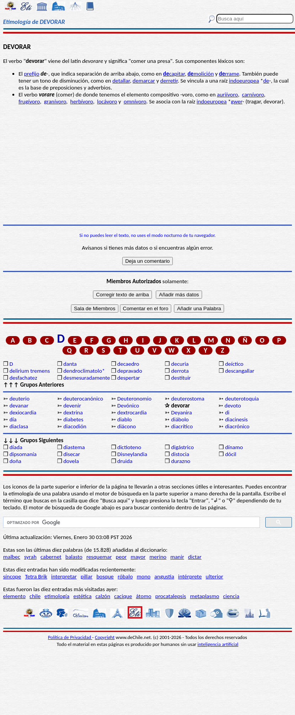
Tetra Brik (36, 576)
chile (35, 596)
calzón (103, 596)
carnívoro (253, 94)
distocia (180, 454)
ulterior (214, 576)
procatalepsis (170, 596)
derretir (169, 80)
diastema (74, 447)
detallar (121, 80)
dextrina (73, 412)
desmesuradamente (86, 377)
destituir (181, 377)
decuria (180, 363)
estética (82, 596)
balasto (74, 556)
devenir (72, 405)
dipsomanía (23, 454)
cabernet (50, 556)
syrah (30, 556)
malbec (11, 556)
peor (121, 556)
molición (200, 73)
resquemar (99, 556)
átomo (144, 596)
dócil (230, 454)
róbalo (125, 576)
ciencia (231, 596)
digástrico (182, 447)
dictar (195, 556)
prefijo (31, 73)
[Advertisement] (147, 165)
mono (143, 576)
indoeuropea (244, 80)
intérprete (190, 576)
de (266, 80)
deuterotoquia (242, 398)
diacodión (74, 426)
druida (125, 461)
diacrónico (237, 426)
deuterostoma (187, 398)
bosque (105, 576)
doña (15, 461)
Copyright (105, 637)
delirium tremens (29, 370)
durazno (180, 461)
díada (15, 447)
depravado (129, 370)
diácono (126, 426)
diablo (124, 419)
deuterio (19, 398)
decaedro (128, 363)
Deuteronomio (134, 398)
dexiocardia (22, 412)
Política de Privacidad (70, 637)
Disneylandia (132, 454)
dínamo (234, 447)
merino (158, 556)
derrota (180, 370)
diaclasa (18, 426)
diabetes (73, 419)
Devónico (128, 405)
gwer (237, 101)
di (227, 412)
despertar (128, 377)
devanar (18, 405)
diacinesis (236, 419)
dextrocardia (132, 412)
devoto (232, 405)
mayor (138, 556)
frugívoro (29, 101)
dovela (71, 461)
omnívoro (135, 101)
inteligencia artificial (217, 644)
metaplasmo (204, 596)
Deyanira (181, 412)
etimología (56, 596)
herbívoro (81, 101)
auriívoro (227, 94)
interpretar (64, 576)
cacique (123, 596)
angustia (164, 576)
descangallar (240, 370)
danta (70, 363)
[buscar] (131, 522)
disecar (71, 454)
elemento (14, 596)
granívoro (55, 101)
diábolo (180, 419)
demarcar (144, 80)
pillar (87, 576)
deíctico (234, 363)
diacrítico (182, 426)
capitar (174, 73)
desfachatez (23, 377)
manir (177, 556)
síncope (12, 576)
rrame (229, 73)
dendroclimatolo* (84, 370)
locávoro (107, 101)
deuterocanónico (83, 398)
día (13, 419)
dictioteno (129, 447)
